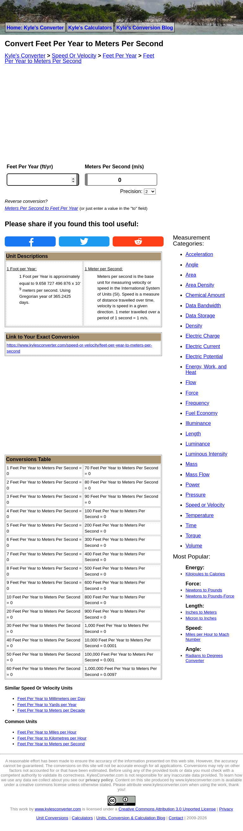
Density (193, 325)
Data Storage (200, 315)
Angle (191, 264)
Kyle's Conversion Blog (144, 27)
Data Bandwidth (203, 305)
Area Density (199, 285)
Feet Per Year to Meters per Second (51, 743)
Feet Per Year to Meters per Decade (51, 710)
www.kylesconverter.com (58, 809)
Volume (193, 545)
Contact (176, 817)
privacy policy (99, 780)
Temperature (199, 515)
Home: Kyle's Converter (35, 27)
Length (193, 433)
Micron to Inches (200, 618)
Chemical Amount (205, 295)
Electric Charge (202, 336)
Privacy (226, 809)
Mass (191, 464)
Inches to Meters (201, 612)
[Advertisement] (84, 114)
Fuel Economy (201, 413)
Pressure (195, 494)
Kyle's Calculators (90, 27)
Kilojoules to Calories (205, 574)
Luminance (197, 444)
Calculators (82, 817)
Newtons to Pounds (203, 590)
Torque (193, 535)
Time (190, 525)
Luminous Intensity (206, 454)
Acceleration (199, 254)
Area (190, 275)
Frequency (197, 403)
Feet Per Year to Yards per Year (47, 704)
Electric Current (202, 346)
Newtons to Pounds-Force (209, 596)
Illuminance (198, 423)
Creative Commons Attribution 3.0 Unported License (166, 809)
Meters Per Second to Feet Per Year (41, 208)
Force (191, 393)
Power (192, 484)
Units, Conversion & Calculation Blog (130, 817)
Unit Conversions (52, 817)
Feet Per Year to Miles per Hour (47, 732)
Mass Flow (197, 474)
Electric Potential (204, 356)
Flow (190, 382)
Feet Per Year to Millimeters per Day (51, 698)
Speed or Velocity (204, 505)
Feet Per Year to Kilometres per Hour (52, 738)
